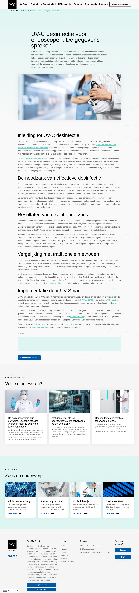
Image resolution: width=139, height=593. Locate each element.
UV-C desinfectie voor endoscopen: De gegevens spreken (40, 11)
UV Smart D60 (86, 300)
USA (123, 557)
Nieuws (63, 552)
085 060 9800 (41, 589)
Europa (123, 550)
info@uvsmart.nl (41, 585)
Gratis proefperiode (120, 4)
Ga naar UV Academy (29, 358)
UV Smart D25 (112, 300)
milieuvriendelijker (54, 283)
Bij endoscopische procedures (32, 158)
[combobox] (10, 591)
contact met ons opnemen (40, 327)
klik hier (74, 324)
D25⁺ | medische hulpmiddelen (90, 546)
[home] (12, 4)
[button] (35, 4)
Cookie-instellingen (67, 562)
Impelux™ (64, 549)
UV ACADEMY (13, 11)
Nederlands (9, 591)
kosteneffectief (77, 317)
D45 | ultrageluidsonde (87, 549)
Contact (64, 558)
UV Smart (64, 546)
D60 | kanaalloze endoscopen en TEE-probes (95, 552)
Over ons (64, 555)
